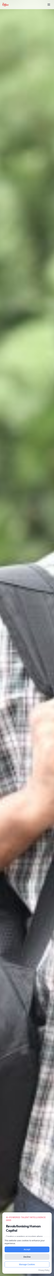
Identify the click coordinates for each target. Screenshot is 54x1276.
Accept (27, 1249)
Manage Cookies (27, 1264)
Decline (27, 1257)
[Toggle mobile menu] (49, 4)
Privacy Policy (43, 1271)
